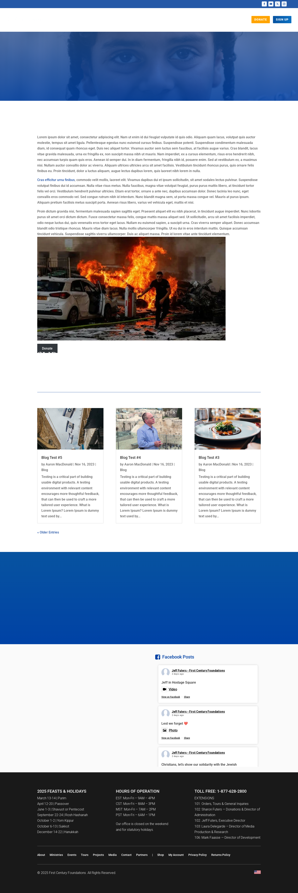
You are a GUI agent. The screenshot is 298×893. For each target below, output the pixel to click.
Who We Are (98, 21)
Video (169, 689)
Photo (169, 730)
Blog (44, 470)
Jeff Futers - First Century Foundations (198, 670)
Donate (47, 348)
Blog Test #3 (209, 457)
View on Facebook (170, 697)
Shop (193, 21)
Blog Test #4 (130, 457)
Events (178, 21)
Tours (163, 21)
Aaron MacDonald (59, 464)
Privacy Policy (197, 854)
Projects (124, 21)
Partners (142, 854)
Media (145, 21)
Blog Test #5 (51, 457)
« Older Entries (48, 532)
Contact (126, 854)
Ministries (56, 854)
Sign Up (282, 19)
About (41, 854)
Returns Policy (220, 854)
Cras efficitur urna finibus (56, 180)
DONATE (260, 19)
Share (187, 697)
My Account (176, 854)
